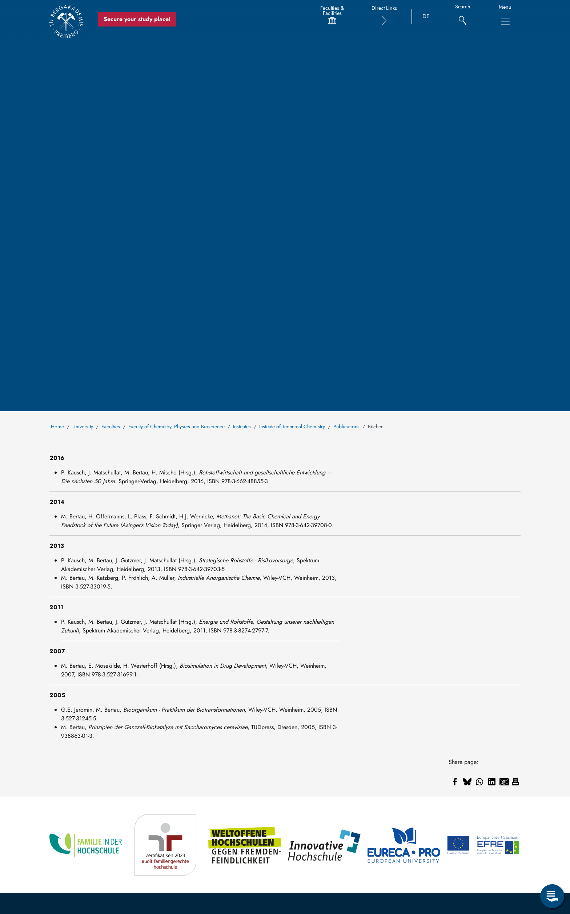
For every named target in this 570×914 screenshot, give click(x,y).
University (82, 426)
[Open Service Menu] (552, 896)
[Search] (462, 16)
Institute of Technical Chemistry (292, 426)
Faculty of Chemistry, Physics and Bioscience (176, 426)
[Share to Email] (504, 781)
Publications (346, 426)
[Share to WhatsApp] (479, 781)
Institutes (242, 426)
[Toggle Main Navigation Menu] (505, 22)
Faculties (110, 426)
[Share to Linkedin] (492, 781)
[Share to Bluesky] (467, 781)
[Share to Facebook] (454, 781)
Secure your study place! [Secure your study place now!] (137, 19)
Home (57, 426)
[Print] (515, 781)
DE (426, 16)
